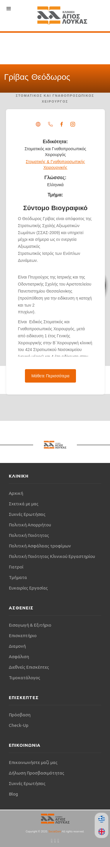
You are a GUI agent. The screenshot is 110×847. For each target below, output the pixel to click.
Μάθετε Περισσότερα (50, 376)
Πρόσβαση (20, 714)
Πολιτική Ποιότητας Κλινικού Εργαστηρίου (52, 556)
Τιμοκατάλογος (24, 677)
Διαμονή (17, 646)
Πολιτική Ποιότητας (29, 535)
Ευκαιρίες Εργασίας (28, 587)
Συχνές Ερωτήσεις (27, 514)
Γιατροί (16, 566)
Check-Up (18, 725)
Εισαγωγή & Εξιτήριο (30, 625)
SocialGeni (55, 831)
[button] (9, 9)
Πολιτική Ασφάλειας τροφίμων (40, 545)
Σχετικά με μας (23, 503)
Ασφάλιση (19, 656)
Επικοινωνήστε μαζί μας (33, 762)
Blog (13, 793)
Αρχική (16, 493)
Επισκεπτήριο (23, 635)
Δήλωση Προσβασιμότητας (36, 772)
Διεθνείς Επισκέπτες (29, 667)
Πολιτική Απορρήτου (30, 524)
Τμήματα (18, 577)
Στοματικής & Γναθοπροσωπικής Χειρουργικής (55, 164)
